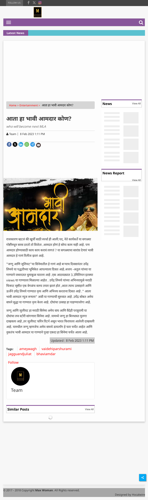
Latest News (15, 33)
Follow (13, 362)
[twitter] (34, 2)
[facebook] (28, 2)
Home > (14, 105)
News (107, 103)
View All (89, 409)
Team (16, 390)
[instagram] (40, 2)
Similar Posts (18, 409)
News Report (113, 173)
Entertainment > (30, 105)
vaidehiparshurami (58, 348)
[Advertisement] (74, 69)
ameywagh (29, 348)
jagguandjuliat (21, 354)
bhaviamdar (47, 354)
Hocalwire (138, 494)
